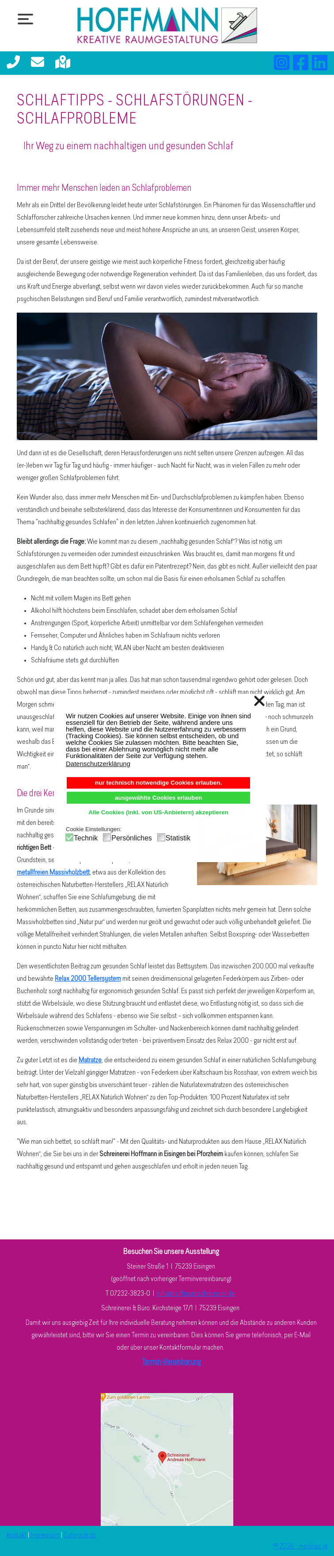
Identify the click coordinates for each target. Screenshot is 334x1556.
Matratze (90, 1060)
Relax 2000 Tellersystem (88, 979)
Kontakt (17, 1535)
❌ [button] (259, 700)
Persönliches (131, 838)
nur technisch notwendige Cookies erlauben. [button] (158, 782)
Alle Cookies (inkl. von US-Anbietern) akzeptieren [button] (158, 812)
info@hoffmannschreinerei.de (196, 1293)
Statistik (178, 838)
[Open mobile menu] (23, 19)
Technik (86, 838)
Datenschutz (80, 1535)
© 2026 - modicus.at (300, 1546)
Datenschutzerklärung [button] (98, 763)
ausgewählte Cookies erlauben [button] (158, 797)
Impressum (45, 1535)
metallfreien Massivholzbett (53, 872)
